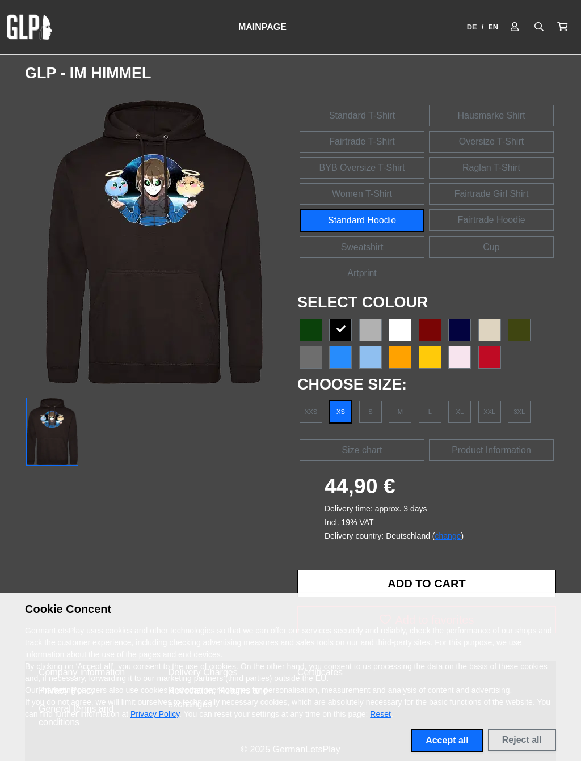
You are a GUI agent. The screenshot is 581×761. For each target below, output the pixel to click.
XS (340, 411)
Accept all (447, 740)
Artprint (362, 273)
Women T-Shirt (362, 193)
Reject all (522, 740)
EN (493, 27)
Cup (491, 247)
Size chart (362, 450)
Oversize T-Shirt (491, 141)
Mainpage (262, 27)
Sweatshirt (362, 247)
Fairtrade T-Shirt (361, 141)
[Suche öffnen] (539, 27)
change (448, 535)
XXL (489, 411)
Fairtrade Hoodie (491, 220)
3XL (519, 411)
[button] (562, 27)
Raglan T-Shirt (491, 167)
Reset (380, 713)
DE (472, 27)
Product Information (491, 450)
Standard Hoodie (362, 220)
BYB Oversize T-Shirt (362, 167)
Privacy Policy (154, 713)
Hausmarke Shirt (491, 115)
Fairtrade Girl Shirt (491, 193)
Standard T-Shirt (362, 115)
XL (460, 411)
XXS (311, 411)
